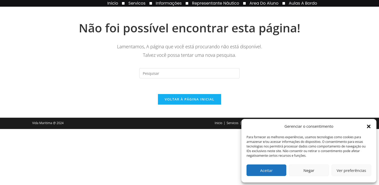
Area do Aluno (264, 3)
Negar (309, 170)
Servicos (137, 3)
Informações (169, 3)
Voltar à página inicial (189, 99)
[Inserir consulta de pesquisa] (189, 73)
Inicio (112, 3)
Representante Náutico (215, 3)
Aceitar (266, 170)
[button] (368, 126)
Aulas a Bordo (303, 3)
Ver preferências (351, 170)
